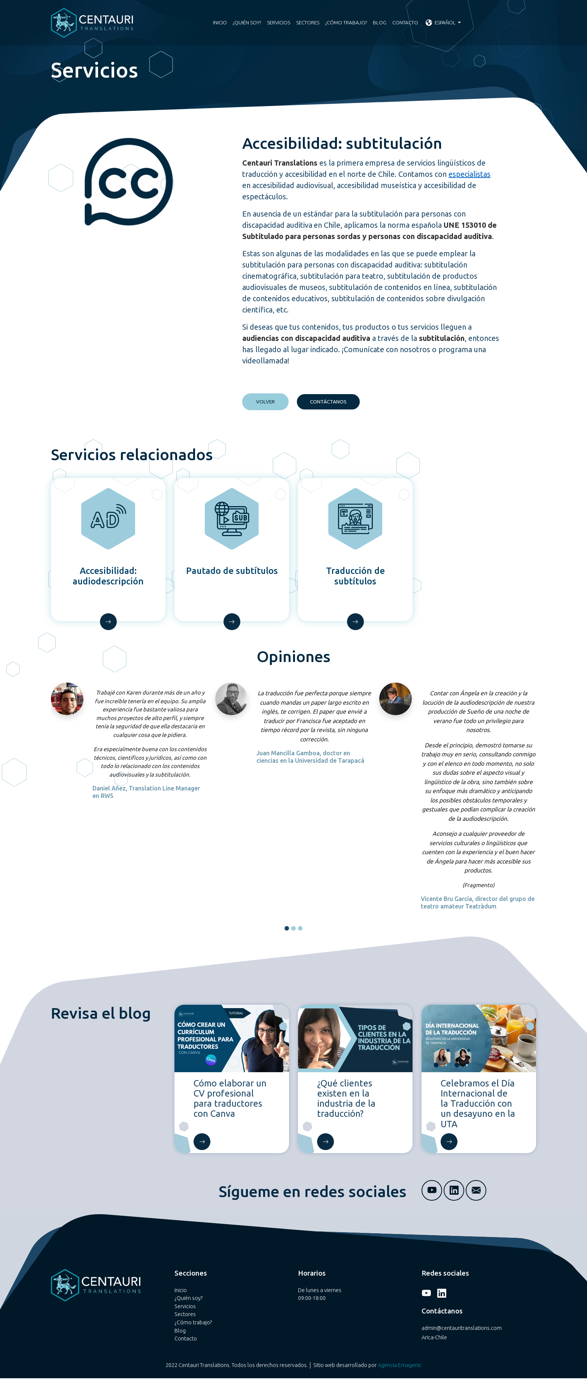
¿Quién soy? (247, 22)
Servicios (278, 22)
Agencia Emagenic (400, 1372)
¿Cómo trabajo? (346, 22)
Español (441, 22)
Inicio (220, 22)
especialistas (469, 174)
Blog (379, 22)
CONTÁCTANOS (328, 402)
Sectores (307, 22)
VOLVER (265, 402)
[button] (287, 935)
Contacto (405, 22)
